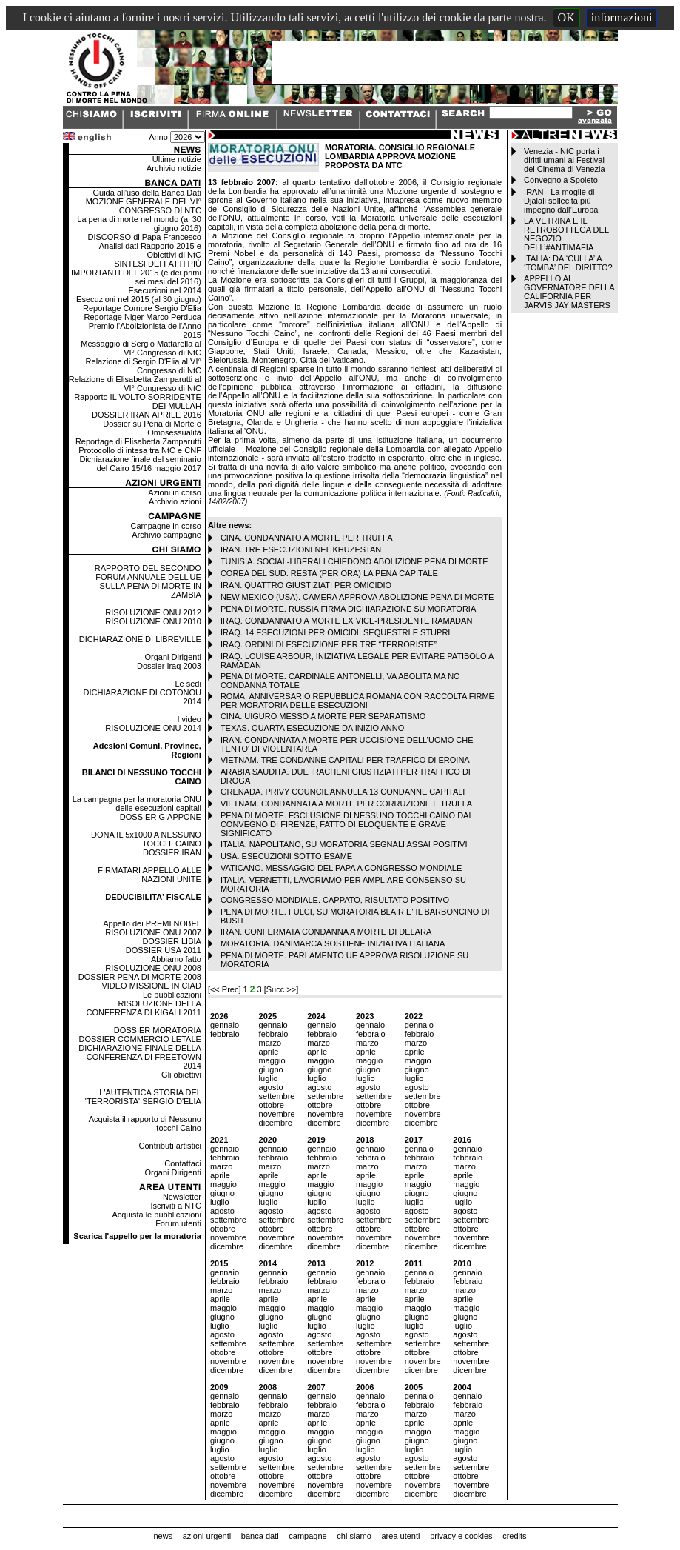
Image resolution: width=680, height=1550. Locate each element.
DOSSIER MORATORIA (157, 1030)
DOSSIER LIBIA (171, 941)
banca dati (260, 1535)
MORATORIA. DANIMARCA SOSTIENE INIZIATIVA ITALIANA (333, 943)
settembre (277, 1096)
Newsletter (182, 1196)
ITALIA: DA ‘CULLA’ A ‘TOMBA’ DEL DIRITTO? (568, 263)
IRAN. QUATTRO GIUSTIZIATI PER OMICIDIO (306, 585)
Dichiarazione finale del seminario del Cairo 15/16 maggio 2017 (140, 463)
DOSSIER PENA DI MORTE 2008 (139, 976)
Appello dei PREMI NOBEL (152, 923)
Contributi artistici (170, 1145)
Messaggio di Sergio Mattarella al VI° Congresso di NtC (141, 348)
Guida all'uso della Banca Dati (146, 192)
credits (514, 1535)
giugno (271, 1069)
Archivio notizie (174, 168)
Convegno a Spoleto (561, 180)
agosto (271, 1087)
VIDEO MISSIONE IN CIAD (151, 985)
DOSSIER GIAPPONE (160, 816)
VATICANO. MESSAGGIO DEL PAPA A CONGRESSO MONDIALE (341, 867)
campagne (307, 1535)
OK (566, 17)
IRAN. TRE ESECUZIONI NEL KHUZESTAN (301, 549)
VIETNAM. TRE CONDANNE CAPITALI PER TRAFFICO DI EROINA (345, 759)
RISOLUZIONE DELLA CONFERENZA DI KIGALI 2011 (144, 1008)
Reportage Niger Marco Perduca (142, 317)
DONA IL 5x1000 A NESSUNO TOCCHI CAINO (146, 839)
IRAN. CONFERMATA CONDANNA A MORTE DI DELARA (326, 931)
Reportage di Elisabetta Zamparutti (138, 441)
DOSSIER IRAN (172, 852)
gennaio (224, 1024)
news (162, 1535)
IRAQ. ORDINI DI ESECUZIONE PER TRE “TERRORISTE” (329, 644)
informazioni (622, 17)
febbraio (225, 1033)
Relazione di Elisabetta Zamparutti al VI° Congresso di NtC (135, 383)
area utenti (400, 1535)
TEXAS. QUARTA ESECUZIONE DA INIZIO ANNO (312, 728)
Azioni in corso (174, 492)
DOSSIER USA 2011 (163, 950)
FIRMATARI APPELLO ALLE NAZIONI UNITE (149, 874)
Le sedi (188, 683)
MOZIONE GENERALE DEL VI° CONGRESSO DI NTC (143, 206)
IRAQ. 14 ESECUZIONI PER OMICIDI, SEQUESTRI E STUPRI (336, 632)
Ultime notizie (176, 159)
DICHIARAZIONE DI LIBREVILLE (140, 639)
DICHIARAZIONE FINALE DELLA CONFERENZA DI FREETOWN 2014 (139, 1056)
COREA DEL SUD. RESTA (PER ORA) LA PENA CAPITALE (329, 573)
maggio (272, 1060)
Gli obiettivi (181, 1074)
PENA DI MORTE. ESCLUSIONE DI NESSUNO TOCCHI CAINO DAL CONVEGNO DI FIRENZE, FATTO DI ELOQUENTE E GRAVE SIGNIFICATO (347, 824)
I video (189, 719)
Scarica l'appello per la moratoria (137, 1236)
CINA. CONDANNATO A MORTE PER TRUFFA (307, 537)
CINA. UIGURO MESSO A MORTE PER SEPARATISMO (323, 716)
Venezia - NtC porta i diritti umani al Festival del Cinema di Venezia (564, 160)
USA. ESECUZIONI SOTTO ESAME (286, 856)
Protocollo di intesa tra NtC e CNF (139, 450)
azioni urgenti (207, 1535)
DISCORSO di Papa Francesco (144, 237)
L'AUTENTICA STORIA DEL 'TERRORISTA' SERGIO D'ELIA (143, 1097)
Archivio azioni (175, 501)
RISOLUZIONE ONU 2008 (153, 967)
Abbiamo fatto (176, 959)
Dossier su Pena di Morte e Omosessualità (152, 428)
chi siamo (354, 1535)
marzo (270, 1042)
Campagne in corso (166, 525)
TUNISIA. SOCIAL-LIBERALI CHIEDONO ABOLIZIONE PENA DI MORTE (354, 561)
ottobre (271, 1104)
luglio (268, 1078)
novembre (277, 1113)
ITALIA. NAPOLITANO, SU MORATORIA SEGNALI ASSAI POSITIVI (344, 844)
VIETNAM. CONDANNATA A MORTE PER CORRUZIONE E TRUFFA (346, 803)
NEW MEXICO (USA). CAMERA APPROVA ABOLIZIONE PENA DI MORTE (357, 596)
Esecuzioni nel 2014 (164, 290)
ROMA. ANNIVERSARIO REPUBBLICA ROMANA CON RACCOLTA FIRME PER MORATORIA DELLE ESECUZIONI (357, 700)
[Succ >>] (281, 989)
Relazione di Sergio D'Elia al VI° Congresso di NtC (143, 366)
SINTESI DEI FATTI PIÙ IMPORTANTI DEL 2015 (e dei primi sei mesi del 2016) (136, 272)
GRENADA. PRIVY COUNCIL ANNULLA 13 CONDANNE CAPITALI (343, 791)
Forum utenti (178, 1223)
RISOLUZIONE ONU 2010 (153, 621)
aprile (269, 1051)
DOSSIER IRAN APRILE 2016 (146, 414)
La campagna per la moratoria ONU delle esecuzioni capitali (137, 803)
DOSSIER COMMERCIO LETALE (139, 1039)
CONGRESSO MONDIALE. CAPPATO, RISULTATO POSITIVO (335, 899)
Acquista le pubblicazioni (156, 1214)
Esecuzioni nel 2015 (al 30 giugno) (138, 299)
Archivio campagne (166, 534)
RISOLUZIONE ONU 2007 (153, 932)
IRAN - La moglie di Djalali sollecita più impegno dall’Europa (561, 200)
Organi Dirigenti (172, 656)
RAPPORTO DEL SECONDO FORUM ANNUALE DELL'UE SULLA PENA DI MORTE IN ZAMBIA (148, 581)
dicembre (275, 1122)
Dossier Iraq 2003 (169, 665)
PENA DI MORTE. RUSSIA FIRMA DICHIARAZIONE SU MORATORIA (348, 608)
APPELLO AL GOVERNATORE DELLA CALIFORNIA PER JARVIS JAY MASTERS (569, 292)
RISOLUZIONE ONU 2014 (153, 728)
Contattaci (182, 1163)
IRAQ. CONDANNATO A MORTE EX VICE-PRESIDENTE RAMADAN (346, 620)
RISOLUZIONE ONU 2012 (153, 612)
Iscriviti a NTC (175, 1205)
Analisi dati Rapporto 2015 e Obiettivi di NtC (150, 250)
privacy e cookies (461, 1535)
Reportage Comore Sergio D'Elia (142, 308)
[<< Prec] (225, 989)
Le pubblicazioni (172, 994)
